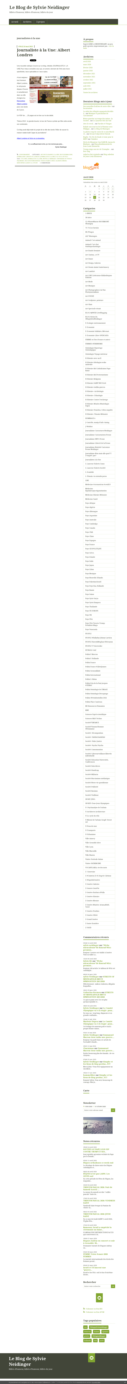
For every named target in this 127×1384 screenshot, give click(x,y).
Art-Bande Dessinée (92, 251)
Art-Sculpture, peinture (94, 300)
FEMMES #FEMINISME (94, 344)
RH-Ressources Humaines (95, 706)
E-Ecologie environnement (95, 323)
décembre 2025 (89, 74)
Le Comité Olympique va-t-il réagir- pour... (98, 1009)
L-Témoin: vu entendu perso (96, 476)
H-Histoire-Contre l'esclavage (96, 400)
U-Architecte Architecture (95, 812)
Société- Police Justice (93, 741)
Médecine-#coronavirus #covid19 (98, 484)
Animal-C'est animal (93, 240)
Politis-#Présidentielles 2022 (96, 698)
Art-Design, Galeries (93, 263)
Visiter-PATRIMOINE (93, 863)
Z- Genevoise (90, 872)
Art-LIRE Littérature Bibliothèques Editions (98, 276)
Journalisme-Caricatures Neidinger (98, 431)
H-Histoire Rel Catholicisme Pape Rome (97, 369)
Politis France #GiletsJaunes (95, 667)
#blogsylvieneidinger (32, 161)
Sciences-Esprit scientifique (95, 714)
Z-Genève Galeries (92, 884)
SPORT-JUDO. (90, 799)
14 (94, 195)
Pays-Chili (89, 532)
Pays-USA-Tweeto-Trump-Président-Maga (95, 624)
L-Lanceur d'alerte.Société (95, 468)
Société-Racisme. (91, 791)
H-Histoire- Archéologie (94, 391)
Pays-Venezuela (91, 629)
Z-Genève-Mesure (92, 901)
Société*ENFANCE (92, 722)
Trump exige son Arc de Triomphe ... (97, 149)
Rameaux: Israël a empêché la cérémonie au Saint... (97, 1228)
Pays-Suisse (89, 594)
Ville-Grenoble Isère (93, 843)
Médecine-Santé (91, 499)
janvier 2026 (88, 71)
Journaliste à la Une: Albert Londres (43, 52)
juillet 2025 (87, 89)
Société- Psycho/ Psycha (94, 745)
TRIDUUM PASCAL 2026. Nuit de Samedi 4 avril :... (97, 1188)
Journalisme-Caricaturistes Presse (98, 435)
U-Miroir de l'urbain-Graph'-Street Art (98, 821)
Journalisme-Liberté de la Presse (28, 156)
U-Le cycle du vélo (61, 156)
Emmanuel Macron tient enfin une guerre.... (98, 1036)
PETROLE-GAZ (90, 650)
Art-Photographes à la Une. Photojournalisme (56, 154)
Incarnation (87, 108)
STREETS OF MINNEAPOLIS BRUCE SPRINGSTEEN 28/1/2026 (98, 978)
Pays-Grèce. (89, 553)
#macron (87, 1331)
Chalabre (94, 139)
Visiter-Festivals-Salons (94, 859)
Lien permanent (23, 154)
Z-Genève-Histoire (92, 896)
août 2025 (87, 86)
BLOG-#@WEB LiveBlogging (96, 313)
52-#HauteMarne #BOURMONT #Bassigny (97, 222)
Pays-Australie (90, 520)
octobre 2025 (88, 80)
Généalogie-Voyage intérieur (96, 354)
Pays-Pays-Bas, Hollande (94, 586)
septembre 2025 (89, 83)
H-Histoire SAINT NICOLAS (95, 383)
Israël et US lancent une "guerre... (94, 1268)
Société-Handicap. (92, 770)
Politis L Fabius (91, 679)
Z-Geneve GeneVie (92, 888)
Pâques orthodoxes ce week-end (98, 1163)
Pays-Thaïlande (91, 607)
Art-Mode (89, 282)
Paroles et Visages (105, 124)
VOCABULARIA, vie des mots (96, 867)
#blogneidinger (98, 1336)
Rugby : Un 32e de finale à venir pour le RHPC (98, 138)
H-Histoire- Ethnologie (94, 395)
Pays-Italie (89, 561)
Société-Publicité (91, 787)
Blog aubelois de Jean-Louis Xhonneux (98, 155)
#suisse (96, 1331)
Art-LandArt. (90, 271)
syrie (102, 1340)
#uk (95, 1340)
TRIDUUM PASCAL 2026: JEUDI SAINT (97, 1215)
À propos (40, 21)
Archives (27, 21)
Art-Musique (90, 286)
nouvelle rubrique (49, 159)
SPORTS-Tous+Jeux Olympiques (97, 803)
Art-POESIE (89, 296)
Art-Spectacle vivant (93, 308)
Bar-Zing (86, 151)
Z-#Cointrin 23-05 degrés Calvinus (98, 876)
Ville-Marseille (91, 851)
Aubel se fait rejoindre (91, 154)
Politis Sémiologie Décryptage (96, 694)
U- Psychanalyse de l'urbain (95, 807)
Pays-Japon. (89, 565)
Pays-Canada (90, 528)
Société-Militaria (91, 774)
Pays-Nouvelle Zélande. (94, 578)
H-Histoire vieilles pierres (95, 387)
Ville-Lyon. (89, 847)
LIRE (87, 480)
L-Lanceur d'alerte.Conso (94, 464)
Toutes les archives (90, 92)
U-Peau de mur (91, 826)
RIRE (87, 710)
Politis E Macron (91, 654)
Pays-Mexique (90, 573)
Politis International (93, 675)
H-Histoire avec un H (93, 358)
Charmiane (88, 1048)
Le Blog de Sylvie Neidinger (39, 7)
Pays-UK (88, 615)
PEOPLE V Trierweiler (93, 646)
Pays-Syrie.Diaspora (93, 602)
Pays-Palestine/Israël (93, 582)
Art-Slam (88, 304)
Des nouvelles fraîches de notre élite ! (97, 106)
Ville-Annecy (90, 838)
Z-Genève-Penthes (92, 911)
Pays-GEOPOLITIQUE (93, 549)
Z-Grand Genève (91, 919)
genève (86, 1336)
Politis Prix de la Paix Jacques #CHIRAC (96, 684)
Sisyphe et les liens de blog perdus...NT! (98, 1062)
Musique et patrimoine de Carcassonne (95, 114)
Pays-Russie (89, 590)
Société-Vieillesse (92, 795)
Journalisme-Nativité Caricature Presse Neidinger (97, 448)
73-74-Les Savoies (92, 228)
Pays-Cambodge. (91, 524)
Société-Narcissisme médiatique (97, 778)
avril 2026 (87, 61)
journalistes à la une (35, 159)
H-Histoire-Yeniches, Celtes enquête (99, 410)
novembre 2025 (89, 77)
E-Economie (89, 327)
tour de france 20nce (47, 161)
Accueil (14, 21)
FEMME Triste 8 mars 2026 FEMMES (95, 1255)
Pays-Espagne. (90, 540)
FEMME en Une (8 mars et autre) (97, 339)
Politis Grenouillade (92, 671)
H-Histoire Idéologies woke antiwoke (95, 363)
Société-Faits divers (92, 766)
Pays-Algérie (90, 507)
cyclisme (24, 159)
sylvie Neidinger (91, 976)
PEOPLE (88, 633)
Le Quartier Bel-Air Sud (102, 121)
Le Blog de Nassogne (102, 129)
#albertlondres (61, 161)
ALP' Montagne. (91, 236)
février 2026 (88, 68)
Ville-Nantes (90, 855)
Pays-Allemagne (91, 511)
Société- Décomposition (94, 733)
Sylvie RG (87, 961)
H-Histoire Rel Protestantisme (96, 375)
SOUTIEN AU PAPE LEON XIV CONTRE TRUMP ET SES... (96, 1150)
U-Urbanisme (90, 834)
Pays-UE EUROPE (91, 611)
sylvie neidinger (91, 945)
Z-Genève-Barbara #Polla (95, 892)
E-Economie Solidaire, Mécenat (97, 331)
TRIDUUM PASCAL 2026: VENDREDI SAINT (99, 1201)
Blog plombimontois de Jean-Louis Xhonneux (97, 145)
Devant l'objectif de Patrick (99, 134)
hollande (87, 1340)
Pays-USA (89, 619)
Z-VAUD (88, 927)
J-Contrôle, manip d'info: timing (97, 422)
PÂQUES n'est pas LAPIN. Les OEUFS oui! (96, 1175)
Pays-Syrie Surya (91, 598)
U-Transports (90, 830)
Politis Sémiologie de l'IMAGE (96, 689)
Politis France (90, 662)
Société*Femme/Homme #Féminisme (94, 728)
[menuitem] (15, 21)
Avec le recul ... (89, 124)
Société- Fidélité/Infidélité (95, 737)
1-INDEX (88, 213)
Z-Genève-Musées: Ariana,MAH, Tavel (97, 906)
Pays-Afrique (90, 503)
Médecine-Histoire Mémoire (96, 495)
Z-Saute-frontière (92, 923)
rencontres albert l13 (25, 163)
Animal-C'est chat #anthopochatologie (92, 245)
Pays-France (90, 544)
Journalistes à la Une (47, 156)
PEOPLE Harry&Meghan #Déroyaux (99, 642)
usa (85, 1327)
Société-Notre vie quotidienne (96, 783)
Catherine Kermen (92, 992)
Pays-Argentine (91, 515)
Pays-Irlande (90, 557)
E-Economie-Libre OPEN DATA (96, 335)
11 (113, 192)
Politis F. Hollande (92, 658)
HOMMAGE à (90, 418)
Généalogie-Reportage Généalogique (93, 349)
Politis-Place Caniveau (93, 702)
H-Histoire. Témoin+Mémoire (96, 414)
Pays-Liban (89, 569)
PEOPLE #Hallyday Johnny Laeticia (98, 638)
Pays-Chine (89, 536)
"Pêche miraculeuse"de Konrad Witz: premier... (97, 947)
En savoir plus (96, 1382)
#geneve (105, 1331)
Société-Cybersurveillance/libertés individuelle (98, 755)
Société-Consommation (94, 749)
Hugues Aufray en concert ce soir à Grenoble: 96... (99, 1242)
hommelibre (89, 1075)
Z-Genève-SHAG (91, 915)
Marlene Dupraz (91, 1021)
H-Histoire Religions (93, 379)
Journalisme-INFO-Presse (95, 439)
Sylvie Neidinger (91, 1008)
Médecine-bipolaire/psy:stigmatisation (96, 490)
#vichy (35, 163)
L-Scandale (89, 472)
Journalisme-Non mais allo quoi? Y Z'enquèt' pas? (98, 454)
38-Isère (88, 217)
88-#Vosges (89, 232)
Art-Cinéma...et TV (92, 255)
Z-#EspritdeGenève (92, 880)
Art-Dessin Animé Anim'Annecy (97, 267)
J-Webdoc (89, 426)
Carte (86, 1090)
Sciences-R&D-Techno (93, 718)
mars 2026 (87, 65)
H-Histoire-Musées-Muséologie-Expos (97, 405)
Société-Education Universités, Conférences (96, 761)
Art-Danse (89, 259)
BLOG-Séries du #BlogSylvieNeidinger (93, 318)
